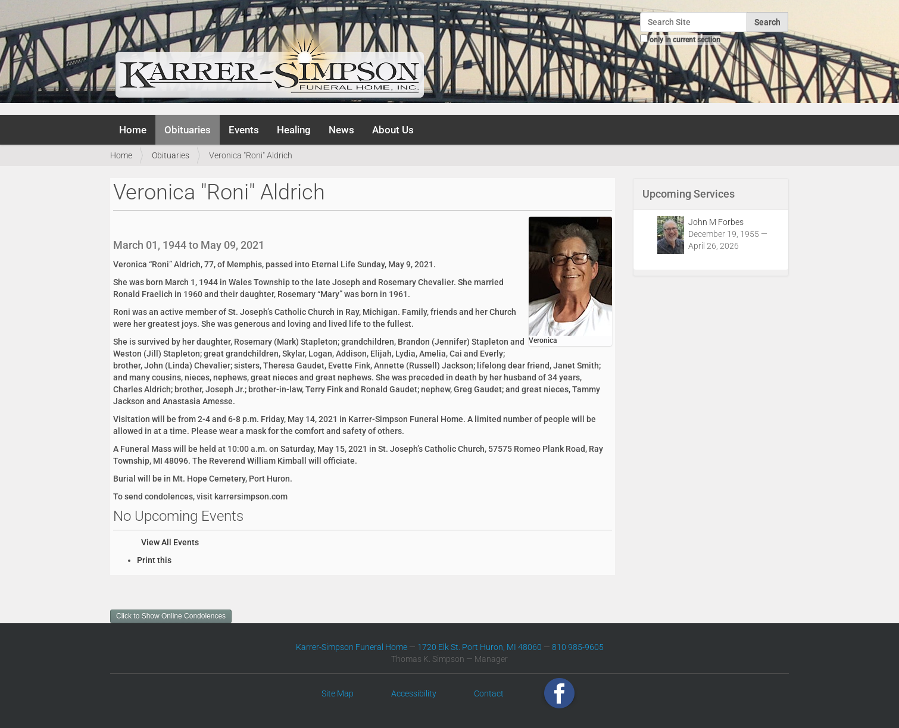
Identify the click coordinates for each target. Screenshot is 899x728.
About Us (393, 130)
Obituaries (187, 130)
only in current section (685, 40)
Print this (154, 560)
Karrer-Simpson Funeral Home (351, 647)
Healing (294, 130)
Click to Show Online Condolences (171, 616)
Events (244, 130)
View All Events (170, 542)
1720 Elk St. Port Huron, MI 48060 (479, 647)
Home (132, 130)
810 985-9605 (578, 647)
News (341, 130)
